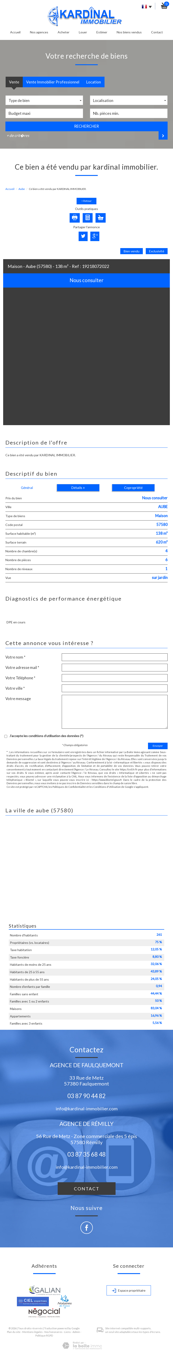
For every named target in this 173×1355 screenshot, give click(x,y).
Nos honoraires (53, 1331)
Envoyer (158, 745)
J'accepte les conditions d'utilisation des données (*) (46, 736)
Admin (76, 1331)
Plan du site (13, 1331)
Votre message (18, 698)
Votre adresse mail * (22, 667)
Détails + (78, 488)
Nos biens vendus (129, 32)
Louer (83, 32)
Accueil (15, 32)
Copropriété (133, 488)
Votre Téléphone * (20, 677)
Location (93, 82)
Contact (157, 32)
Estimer (101, 32)
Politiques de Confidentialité (69, 786)
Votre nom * (15, 657)
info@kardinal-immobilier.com (87, 1108)
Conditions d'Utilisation (107, 786)
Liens (67, 1331)
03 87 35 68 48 (86, 1154)
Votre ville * (15, 688)
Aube (21, 189)
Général (27, 488)
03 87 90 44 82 (86, 1095)
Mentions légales (32, 1331)
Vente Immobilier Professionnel (52, 82)
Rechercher (86, 126)
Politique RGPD (44, 1335)
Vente (14, 82)
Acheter (63, 32)
